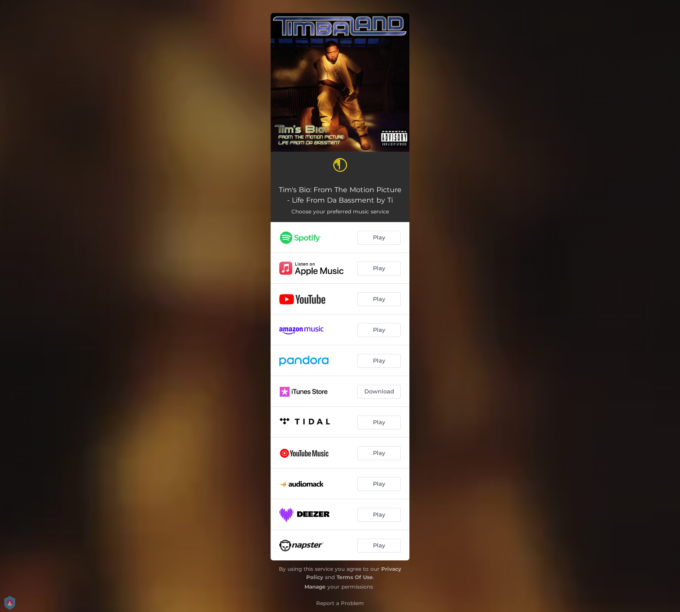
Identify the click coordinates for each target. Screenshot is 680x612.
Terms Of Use (355, 577)
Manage (315, 586)
